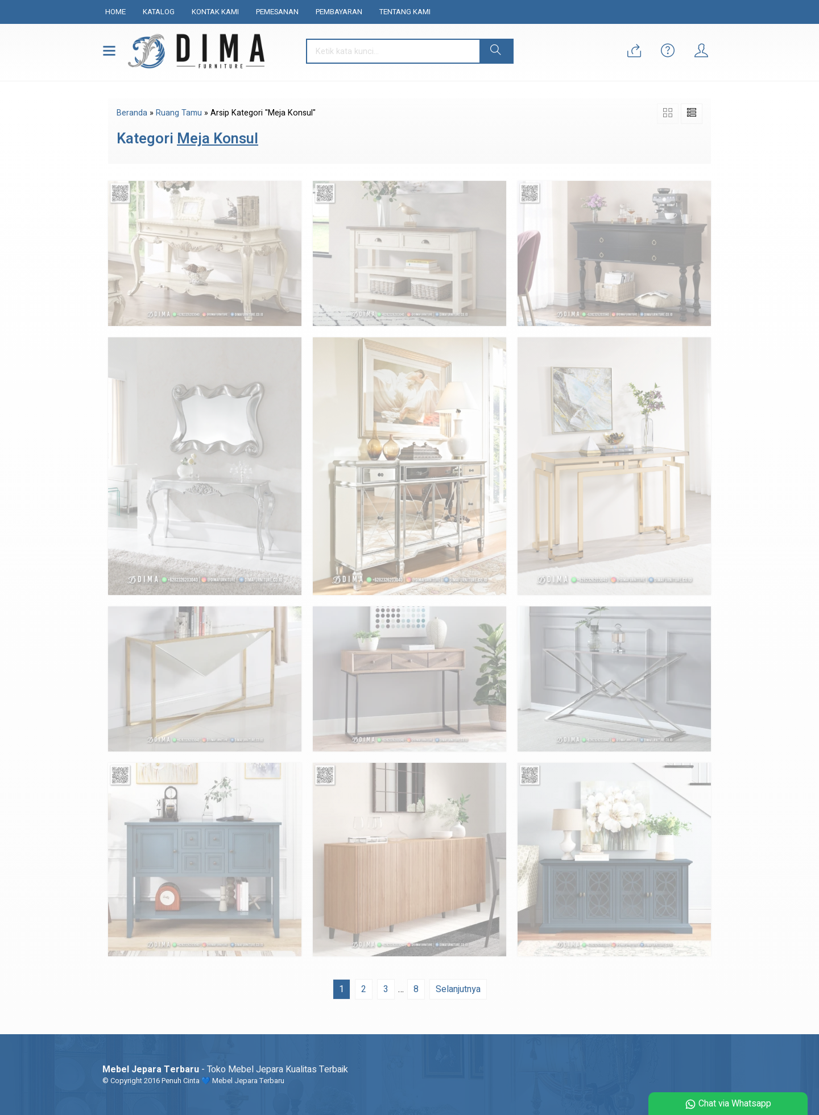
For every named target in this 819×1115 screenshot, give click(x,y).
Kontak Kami (215, 11)
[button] (495, 51)
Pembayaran (339, 11)
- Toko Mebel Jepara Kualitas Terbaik (225, 1069)
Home (115, 11)
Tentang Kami (405, 11)
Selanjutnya (458, 989)
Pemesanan (277, 11)
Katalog (159, 11)
